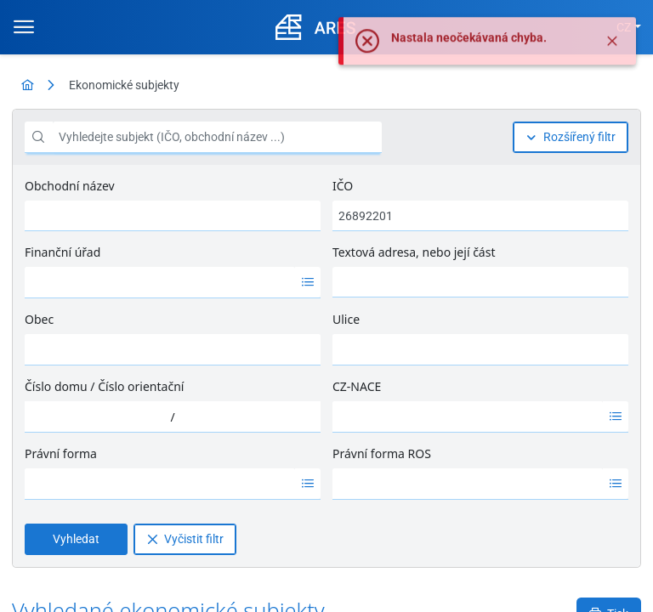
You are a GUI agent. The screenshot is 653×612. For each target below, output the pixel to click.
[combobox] (160, 282)
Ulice (346, 319)
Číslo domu (56, 386)
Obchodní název (70, 186)
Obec (39, 319)
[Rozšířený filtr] (570, 137)
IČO (342, 186)
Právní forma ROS (381, 453)
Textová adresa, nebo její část (413, 252)
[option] (160, 282)
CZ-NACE (356, 386)
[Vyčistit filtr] (184, 539)
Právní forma (61, 453)
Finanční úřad (62, 252)
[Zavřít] (612, 53)
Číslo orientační (141, 386)
